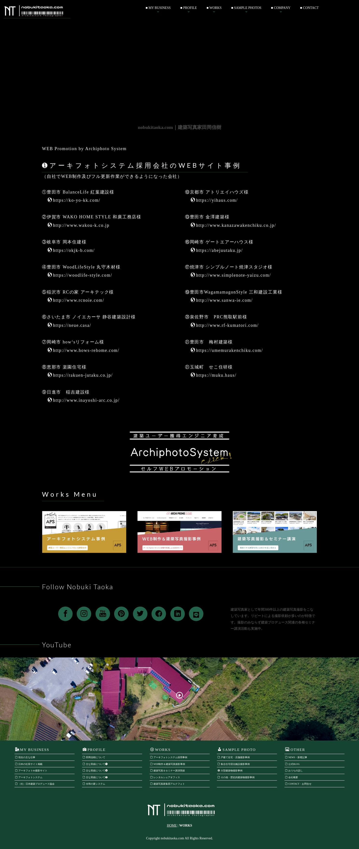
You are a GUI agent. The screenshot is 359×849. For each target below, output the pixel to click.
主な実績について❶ (95, 764)
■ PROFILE (188, 8)
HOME (172, 825)
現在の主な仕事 (25, 757)
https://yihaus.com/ (214, 200)
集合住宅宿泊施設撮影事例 (234, 764)
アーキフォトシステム (28, 777)
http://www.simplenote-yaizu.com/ (231, 275)
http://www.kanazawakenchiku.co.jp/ (233, 225)
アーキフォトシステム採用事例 (168, 757)
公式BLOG (292, 764)
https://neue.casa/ (69, 325)
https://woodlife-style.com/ (80, 275)
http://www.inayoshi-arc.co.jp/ (84, 400)
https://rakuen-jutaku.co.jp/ (80, 375)
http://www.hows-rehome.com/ (83, 350)
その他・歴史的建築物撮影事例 (236, 777)
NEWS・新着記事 (296, 757)
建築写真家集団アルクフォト (167, 783)
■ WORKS (214, 8)
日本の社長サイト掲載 (28, 764)
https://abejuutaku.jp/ (217, 250)
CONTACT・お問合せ (298, 783)
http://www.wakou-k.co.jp (79, 225)
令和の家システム (94, 783)
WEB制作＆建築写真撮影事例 (167, 764)
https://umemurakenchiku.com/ (227, 350)
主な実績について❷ (95, 770)
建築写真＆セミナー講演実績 (167, 770)
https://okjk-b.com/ (71, 250)
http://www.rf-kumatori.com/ (225, 325)
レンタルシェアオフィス (165, 777)
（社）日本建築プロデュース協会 (35, 783)
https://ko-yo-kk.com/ (74, 200)
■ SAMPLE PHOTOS (246, 8)
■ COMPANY (280, 8)
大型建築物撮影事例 (230, 770)
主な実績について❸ (95, 777)
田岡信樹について (94, 757)
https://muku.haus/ (214, 375)
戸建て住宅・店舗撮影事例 (234, 757)
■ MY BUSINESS (158, 8)
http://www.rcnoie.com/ (76, 300)
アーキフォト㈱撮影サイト (31, 770)
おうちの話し (294, 770)
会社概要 (291, 777)
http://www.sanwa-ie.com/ (222, 300)
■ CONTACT (309, 8)
